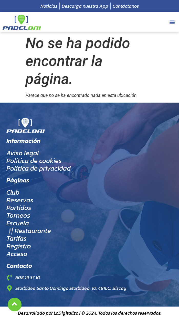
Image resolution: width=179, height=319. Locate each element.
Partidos (18, 208)
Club (12, 192)
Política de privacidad (38, 168)
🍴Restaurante (28, 231)
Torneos (18, 215)
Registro (18, 246)
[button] (172, 22)
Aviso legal (22, 153)
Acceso (16, 254)
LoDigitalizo (66, 313)
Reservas (19, 200)
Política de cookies (34, 160)
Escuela (17, 223)
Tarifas (16, 238)
